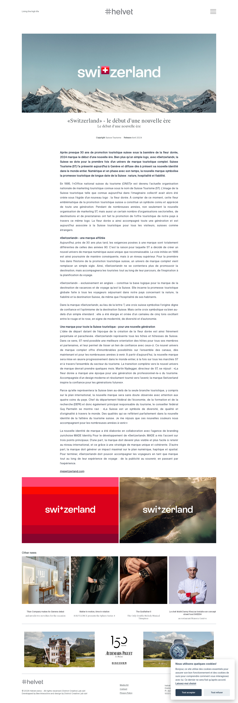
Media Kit (124, 685)
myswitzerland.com (72, 471)
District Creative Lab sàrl (73, 691)
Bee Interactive (43, 694)
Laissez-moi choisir (186, 683)
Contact (123, 689)
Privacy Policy (126, 693)
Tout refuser (217, 692)
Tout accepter (188, 692)
